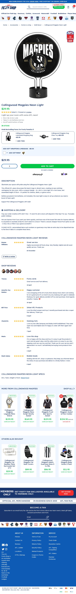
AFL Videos (52, 553)
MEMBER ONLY (58, 5)
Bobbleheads (63, 13)
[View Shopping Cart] (72, 7)
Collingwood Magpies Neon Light (55, 25)
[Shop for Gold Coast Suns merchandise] (43, 18)
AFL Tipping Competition (53, 549)
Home (5, 25)
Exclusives (58, 7)
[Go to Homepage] (8, 7)
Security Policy (36, 548)
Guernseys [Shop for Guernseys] (21, 13)
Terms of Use (36, 537)
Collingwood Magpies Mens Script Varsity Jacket (28, 413)
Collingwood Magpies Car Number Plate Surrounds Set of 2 (9, 464)
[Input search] (40, 7)
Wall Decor (37, 25)
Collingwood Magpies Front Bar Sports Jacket (47, 413)
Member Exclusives (52, 558)
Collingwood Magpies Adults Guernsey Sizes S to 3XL (47, 463)
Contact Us (18, 540)
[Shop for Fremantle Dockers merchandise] (32, 18)
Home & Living (26, 25)
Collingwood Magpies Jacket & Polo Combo (66, 412)
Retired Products (37, 551)
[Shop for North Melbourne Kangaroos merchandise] (66, 18)
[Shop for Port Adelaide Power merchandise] (72, 18)
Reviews (17, 544)
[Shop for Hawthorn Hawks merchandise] (55, 18)
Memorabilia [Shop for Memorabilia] (46, 13)
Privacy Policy (36, 540)
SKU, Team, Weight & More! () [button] (15, 378)
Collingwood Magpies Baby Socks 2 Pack (66, 462)
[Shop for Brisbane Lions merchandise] (8, 18)
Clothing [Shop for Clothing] (29, 13)
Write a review (9, 256)
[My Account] (67, 7)
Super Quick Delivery (14, 501)
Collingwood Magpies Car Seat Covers (28, 462)
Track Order (53, 540)
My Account (53, 537)
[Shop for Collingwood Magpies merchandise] (20, 18)
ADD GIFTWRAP (16, 153)
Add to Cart (47, 166)
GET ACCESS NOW (65, 493)
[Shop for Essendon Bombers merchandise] (26, 18)
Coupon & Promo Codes (37, 556)
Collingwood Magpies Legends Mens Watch (9, 413)
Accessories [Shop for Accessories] (37, 13)
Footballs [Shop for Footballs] (54, 13)
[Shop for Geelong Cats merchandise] (38, 18)
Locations (18, 551)
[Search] (29, 7)
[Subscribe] (47, 517)
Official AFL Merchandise (43, 501)
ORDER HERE (34, 1)
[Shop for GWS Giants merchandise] (49, 18)
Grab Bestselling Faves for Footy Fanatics (17, 129)
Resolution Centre (54, 544)
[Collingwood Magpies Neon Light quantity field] (9, 166)
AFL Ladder (19, 548)
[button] (47, 170)
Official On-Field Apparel (10, 13)
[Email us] (3, 545)
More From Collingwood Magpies (19, 389)
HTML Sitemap (20, 555)
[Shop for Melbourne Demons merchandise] (61, 18)
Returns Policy (36, 544)
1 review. (29, 112)
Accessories (14, 25)
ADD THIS (21, 141)
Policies (17, 537)
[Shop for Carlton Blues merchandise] (14, 18)
